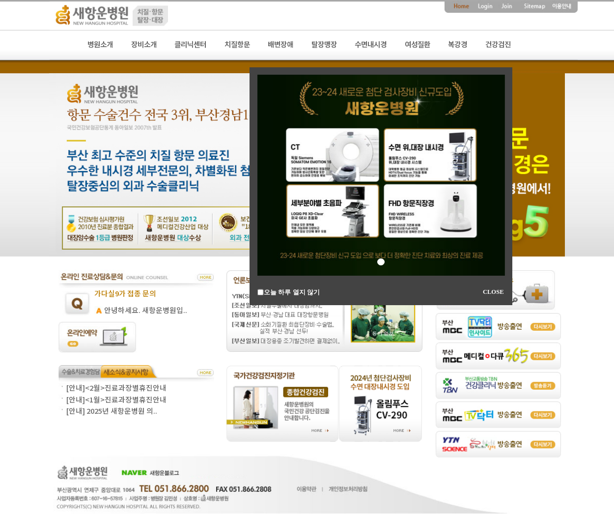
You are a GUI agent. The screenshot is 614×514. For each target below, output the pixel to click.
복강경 (457, 44)
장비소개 (144, 44)
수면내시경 (371, 44)
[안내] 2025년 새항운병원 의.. (111, 410)
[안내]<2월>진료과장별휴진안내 (116, 387)
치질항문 (237, 44)
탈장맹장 (324, 44)
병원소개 (100, 44)
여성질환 (417, 44)
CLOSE (493, 291)
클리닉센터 (190, 44)
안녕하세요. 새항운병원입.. (145, 310)
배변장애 (280, 44)
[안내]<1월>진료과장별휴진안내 (116, 399)
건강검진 (498, 44)
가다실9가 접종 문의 (125, 293)
